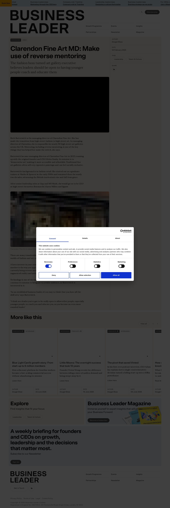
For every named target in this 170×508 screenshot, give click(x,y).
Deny (54, 275)
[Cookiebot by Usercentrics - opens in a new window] (121, 231)
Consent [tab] (52, 238)
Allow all (116, 275)
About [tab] (117, 238)
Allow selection (85, 275)
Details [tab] (85, 238)
